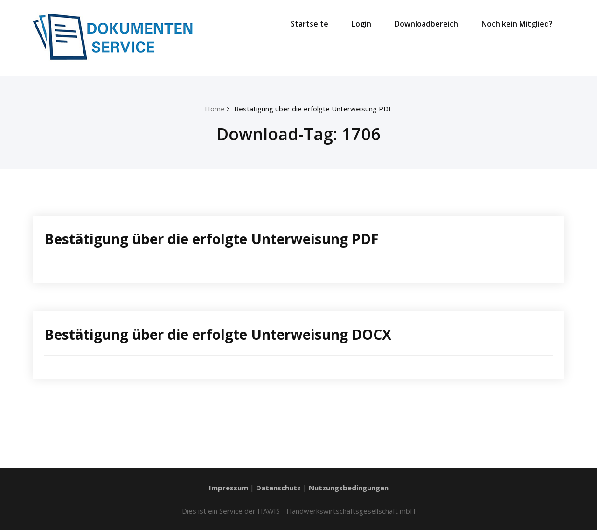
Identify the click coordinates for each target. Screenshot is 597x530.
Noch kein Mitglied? (517, 24)
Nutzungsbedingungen (349, 487)
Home (215, 108)
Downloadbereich (426, 24)
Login (361, 24)
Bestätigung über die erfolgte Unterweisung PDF (313, 108)
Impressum (228, 487)
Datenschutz (278, 487)
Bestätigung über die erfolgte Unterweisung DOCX (217, 334)
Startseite (309, 24)
